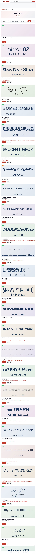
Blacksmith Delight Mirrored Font (9, 197)
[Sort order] (23, 21)
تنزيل (4, 42)
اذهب (29, 21)
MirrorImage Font (5, 278)
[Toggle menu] (1, 1)
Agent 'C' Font (5, 98)
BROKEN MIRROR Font (6, 158)
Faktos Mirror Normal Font (7, 178)
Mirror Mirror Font (5, 117)
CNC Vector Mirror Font (6, 37)
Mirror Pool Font (5, 499)
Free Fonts (3, 9)
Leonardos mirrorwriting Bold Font (9, 458)
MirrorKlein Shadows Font (7, 137)
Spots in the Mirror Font (7, 438)
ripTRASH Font (5, 418)
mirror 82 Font (5, 57)
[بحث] (22, 2)
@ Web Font (9, 42)
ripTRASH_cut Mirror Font (7, 337)
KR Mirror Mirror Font (6, 398)
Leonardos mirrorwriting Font (8, 519)
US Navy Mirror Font (6, 258)
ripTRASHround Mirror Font (7, 317)
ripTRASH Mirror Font (6, 378)
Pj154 (5, 60)
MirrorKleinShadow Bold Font (8, 238)
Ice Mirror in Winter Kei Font (7, 217)
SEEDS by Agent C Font (6, 298)
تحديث (8, 181)
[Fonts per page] (14, 21)
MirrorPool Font (5, 539)
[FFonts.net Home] (6, 1)
